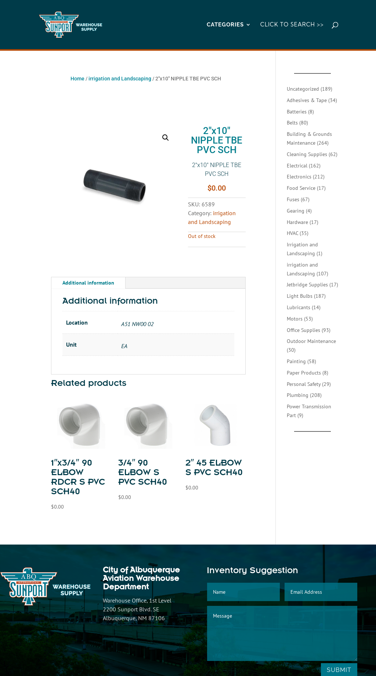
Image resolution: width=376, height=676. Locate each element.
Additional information (88, 282)
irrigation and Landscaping (119, 79)
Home (77, 79)
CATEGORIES (225, 25)
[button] (165, 137)
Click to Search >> (292, 25)
